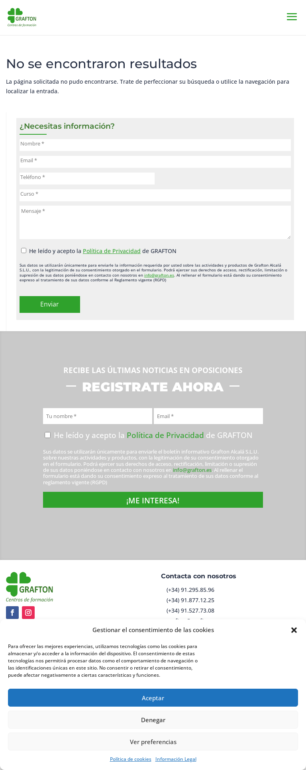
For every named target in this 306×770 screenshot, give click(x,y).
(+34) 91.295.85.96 (190, 589)
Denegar (153, 720)
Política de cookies (130, 759)
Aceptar (153, 698)
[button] (294, 630)
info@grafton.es (159, 275)
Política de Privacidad (112, 251)
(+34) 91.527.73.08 (190, 610)
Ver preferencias (153, 742)
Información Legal (175, 759)
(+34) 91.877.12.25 (190, 600)
